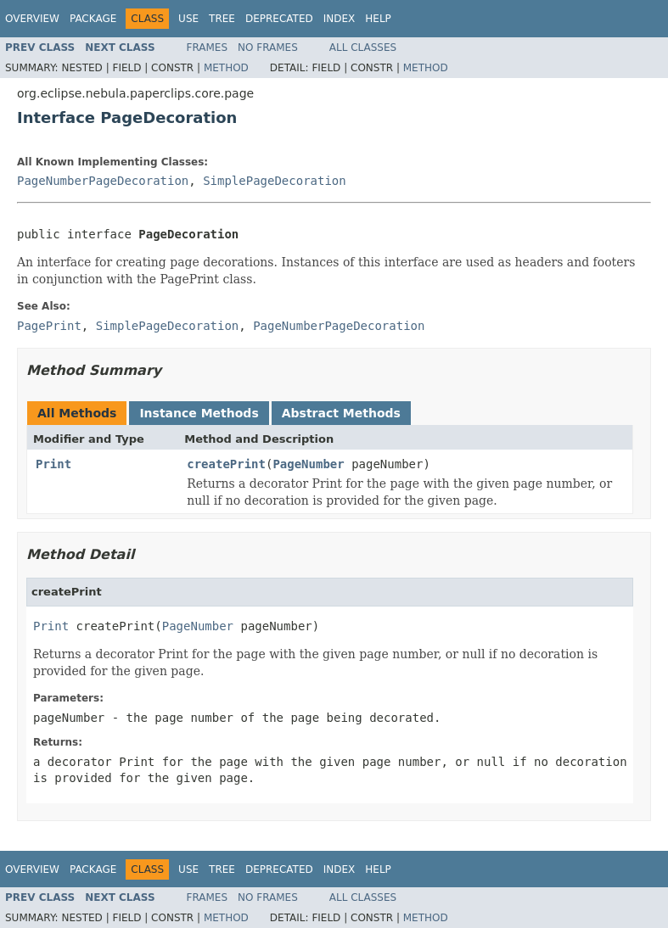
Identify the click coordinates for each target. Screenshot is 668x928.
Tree (222, 19)
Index (339, 19)
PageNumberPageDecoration (102, 180)
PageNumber (308, 464)
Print (53, 464)
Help (378, 19)
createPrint (226, 464)
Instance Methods (198, 413)
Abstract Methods (341, 413)
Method (226, 68)
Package (93, 19)
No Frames (268, 47)
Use (188, 19)
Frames (207, 47)
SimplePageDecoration (274, 180)
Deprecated (279, 19)
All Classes (362, 47)
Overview (32, 19)
